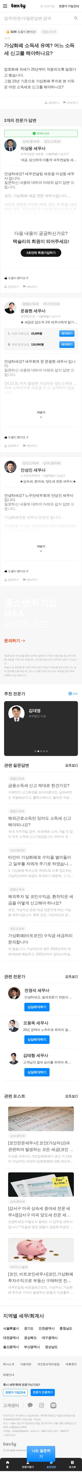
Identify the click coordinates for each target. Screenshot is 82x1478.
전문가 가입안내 (69, 6)
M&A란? (64, 1431)
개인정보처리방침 (48, 1364)
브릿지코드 (10, 1435)
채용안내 (8, 1374)
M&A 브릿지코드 (50, 1431)
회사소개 (8, 1364)
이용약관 (25, 1364)
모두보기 (71, 765)
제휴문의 (71, 1364)
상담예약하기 (36, 1007)
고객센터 (11, 1405)
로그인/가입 (47, 6)
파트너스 (35, 1431)
